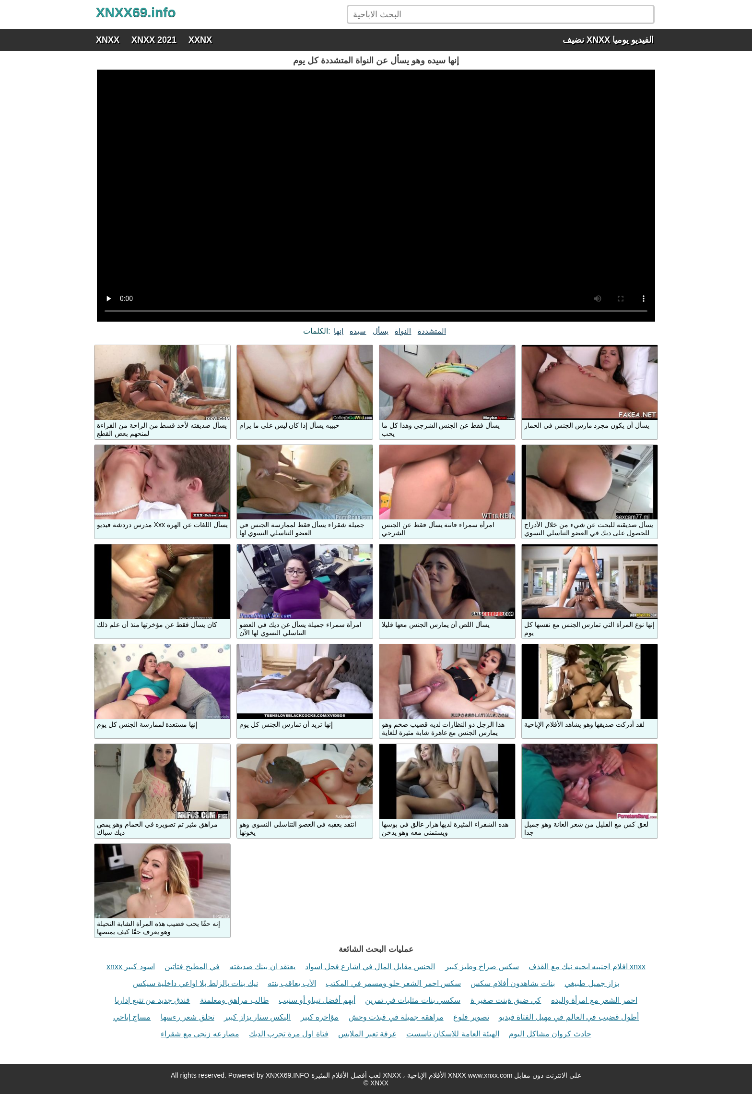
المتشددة (432, 331)
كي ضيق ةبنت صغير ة (505, 1000)
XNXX (107, 40)
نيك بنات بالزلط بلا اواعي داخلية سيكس (195, 983)
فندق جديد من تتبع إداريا (152, 1000)
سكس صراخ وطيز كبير (482, 966)
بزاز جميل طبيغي (591, 983)
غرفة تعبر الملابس (367, 1034)
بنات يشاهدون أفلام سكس (512, 983)
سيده (358, 331)
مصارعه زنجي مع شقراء (200, 1034)
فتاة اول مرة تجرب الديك (289, 1034)
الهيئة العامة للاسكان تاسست (452, 1034)
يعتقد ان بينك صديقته (262, 966)
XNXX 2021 (153, 40)
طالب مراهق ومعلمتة (234, 1000)
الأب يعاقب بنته (292, 983)
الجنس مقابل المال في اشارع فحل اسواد (370, 966)
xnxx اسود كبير (130, 966)
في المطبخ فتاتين (192, 966)
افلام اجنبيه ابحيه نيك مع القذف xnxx (587, 966)
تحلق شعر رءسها (187, 1017)
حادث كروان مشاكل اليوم (550, 1034)
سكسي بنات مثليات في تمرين (412, 1000)
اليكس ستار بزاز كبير (257, 1017)
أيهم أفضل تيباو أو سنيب (317, 1000)
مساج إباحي (132, 1017)
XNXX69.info (136, 12)
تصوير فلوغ (471, 1017)
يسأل (380, 331)
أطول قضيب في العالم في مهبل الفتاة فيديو (569, 1017)
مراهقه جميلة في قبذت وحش (396, 1017)
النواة (403, 331)
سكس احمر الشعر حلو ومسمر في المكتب (393, 983)
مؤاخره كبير (320, 1017)
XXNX (200, 40)
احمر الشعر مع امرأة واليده (594, 1000)
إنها (338, 331)
